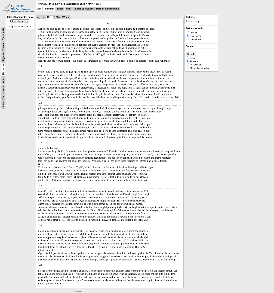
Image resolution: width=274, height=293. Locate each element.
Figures (3, 57)
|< (43, 17)
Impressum (77, 291)
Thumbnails (3, 34)
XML (68, 9)
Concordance (3, 93)
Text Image (49, 9)
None (3, 105)
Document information (107, 9)
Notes (3, 80)
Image (60, 9)
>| (68, 17)
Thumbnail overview (83, 9)
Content (3, 47)
